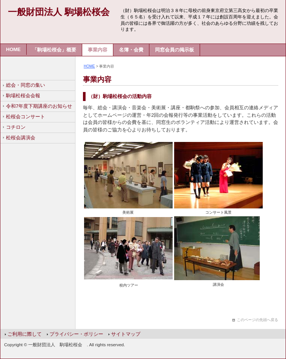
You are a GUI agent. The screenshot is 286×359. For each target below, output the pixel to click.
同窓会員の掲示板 (174, 50)
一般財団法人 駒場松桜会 (59, 12)
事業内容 (97, 50)
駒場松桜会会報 (23, 95)
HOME (13, 49)
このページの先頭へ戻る (257, 320)
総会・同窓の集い (25, 85)
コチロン (16, 127)
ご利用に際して (25, 334)
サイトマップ (125, 334)
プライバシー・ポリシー (76, 334)
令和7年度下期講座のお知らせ (39, 106)
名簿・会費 (131, 50)
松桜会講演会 (20, 137)
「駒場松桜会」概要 (54, 50)
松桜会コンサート (25, 116)
